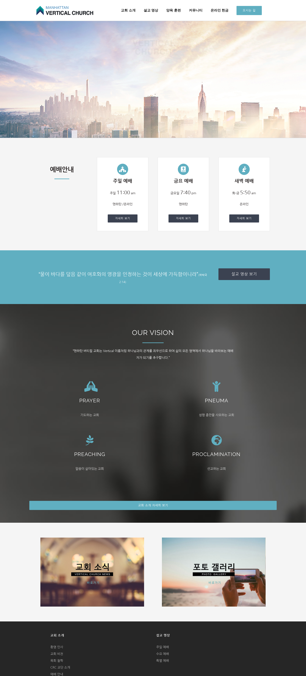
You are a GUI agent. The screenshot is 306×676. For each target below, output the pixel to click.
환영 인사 (56, 647)
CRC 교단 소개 (60, 667)
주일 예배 (162, 647)
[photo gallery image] (214, 539)
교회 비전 (56, 653)
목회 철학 (56, 660)
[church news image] (92, 539)
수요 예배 (162, 653)
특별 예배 (162, 660)
